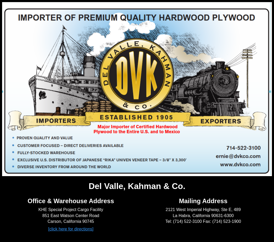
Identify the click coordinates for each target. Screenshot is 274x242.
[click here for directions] (71, 229)
